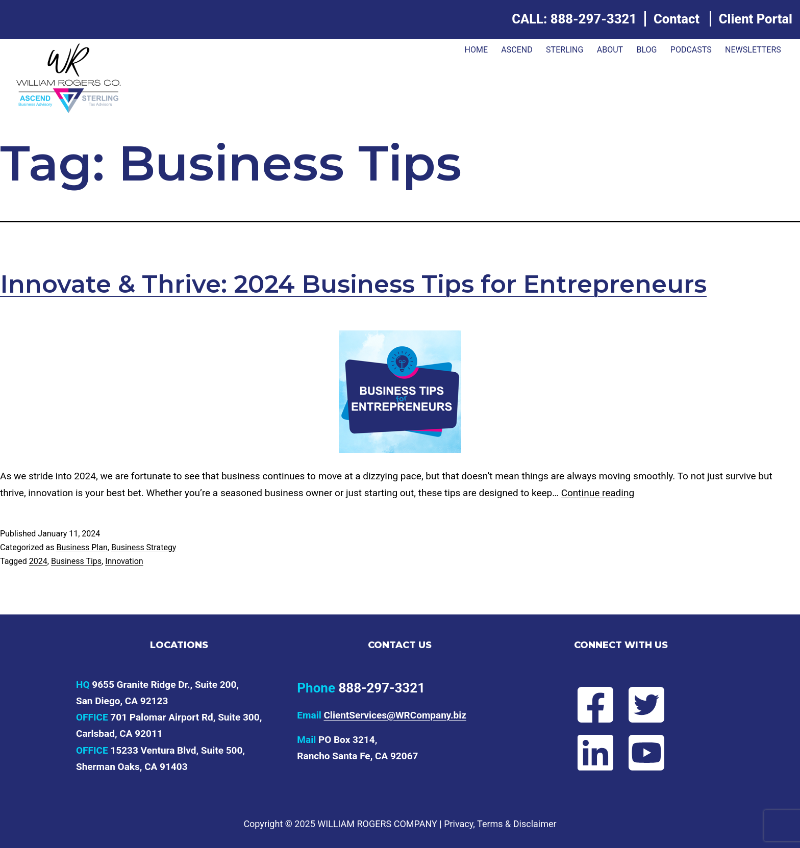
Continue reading (597, 493)
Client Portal (755, 19)
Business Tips (76, 561)
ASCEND (516, 50)
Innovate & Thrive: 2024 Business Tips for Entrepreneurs (353, 284)
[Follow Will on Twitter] (655, 705)
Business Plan (81, 547)
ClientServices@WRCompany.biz (394, 715)
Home (475, 50)
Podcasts (691, 50)
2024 (38, 561)
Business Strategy (144, 547)
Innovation (124, 561)
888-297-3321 (594, 19)
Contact (676, 19)
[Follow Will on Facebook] (586, 705)
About (610, 50)
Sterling (564, 50)
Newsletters (753, 50)
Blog (646, 50)
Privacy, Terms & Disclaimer (500, 823)
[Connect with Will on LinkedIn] (586, 752)
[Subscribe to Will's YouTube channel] (655, 752)
